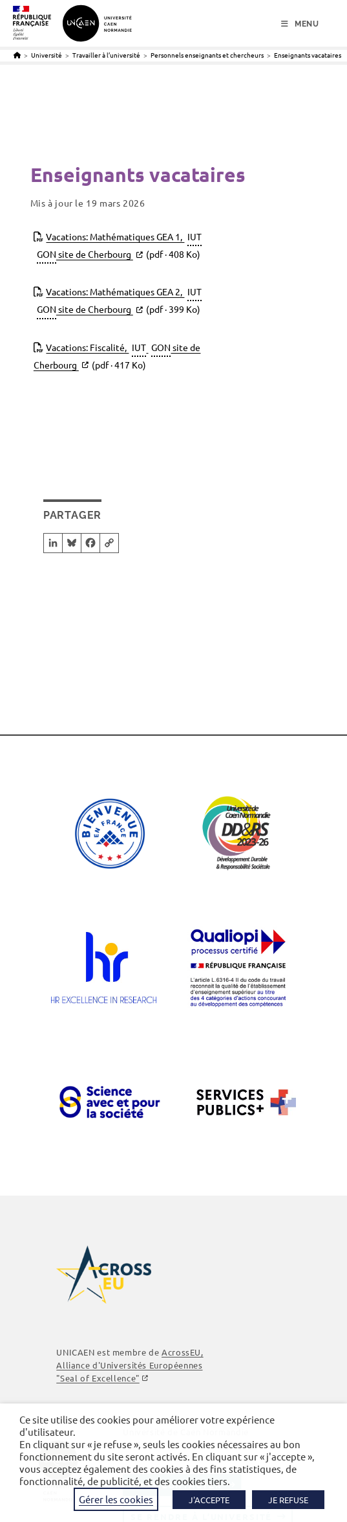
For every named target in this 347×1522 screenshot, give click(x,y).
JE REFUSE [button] (288, 1499)
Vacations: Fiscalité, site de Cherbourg (117, 356)
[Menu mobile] (300, 23)
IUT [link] (194, 236)
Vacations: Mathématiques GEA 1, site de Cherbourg (119, 246)
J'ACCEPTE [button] (209, 1499)
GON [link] (46, 254)
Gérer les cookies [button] (116, 1499)
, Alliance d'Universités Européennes (129, 1364)
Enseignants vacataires (307, 55)
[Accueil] (17, 55)
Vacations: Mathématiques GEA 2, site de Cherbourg (119, 301)
